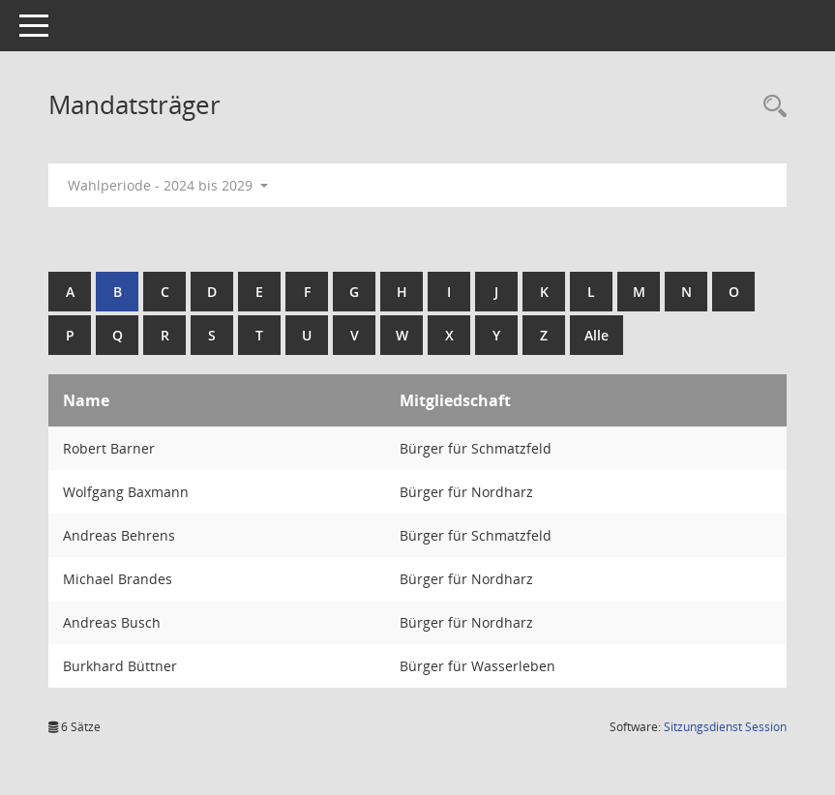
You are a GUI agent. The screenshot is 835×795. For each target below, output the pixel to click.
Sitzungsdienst (725, 727)
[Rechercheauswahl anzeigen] (770, 107)
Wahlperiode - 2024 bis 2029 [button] (168, 185)
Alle (596, 335)
